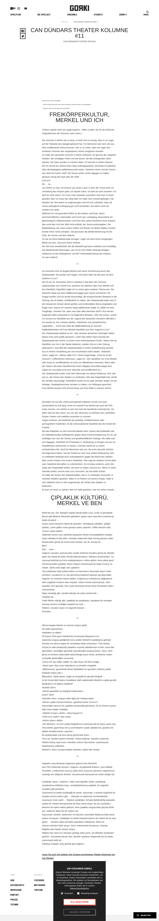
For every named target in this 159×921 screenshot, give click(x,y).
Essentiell (69, 893)
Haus (146, 20)
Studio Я (98, 20)
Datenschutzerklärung (79, 888)
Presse (135, 11)
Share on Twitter (22, 43)
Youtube (25, 11)
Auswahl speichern (79, 912)
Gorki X (123, 20)
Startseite (64, 28)
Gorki (79, 11)
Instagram (18, 11)
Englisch (145, 11)
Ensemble (72, 20)
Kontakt (127, 11)
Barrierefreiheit (115, 11)
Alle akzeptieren (79, 901)
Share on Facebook (22, 37)
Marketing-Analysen (89, 893)
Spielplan (15, 20)
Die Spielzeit (43, 20)
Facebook (11, 11)
